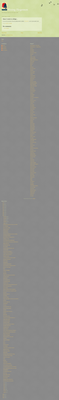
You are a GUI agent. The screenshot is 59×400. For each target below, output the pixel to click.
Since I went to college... (7, 227)
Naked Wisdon (32, 129)
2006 (3, 394)
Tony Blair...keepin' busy (7, 325)
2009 (3, 212)
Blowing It (4, 273)
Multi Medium (32, 127)
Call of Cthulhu (32, 71)
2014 (3, 204)
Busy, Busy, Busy (32, 68)
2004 (3, 397)
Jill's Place (31, 113)
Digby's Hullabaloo (33, 84)
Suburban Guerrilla (33, 172)
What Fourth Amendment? (7, 363)
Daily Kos (31, 80)
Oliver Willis (32, 140)
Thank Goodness (5, 328)
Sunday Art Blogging (6, 270)
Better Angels (32, 61)
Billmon (31, 64)
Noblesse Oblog (32, 136)
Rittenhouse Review (33, 155)
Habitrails (4, 360)
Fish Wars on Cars (33, 100)
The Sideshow (32, 181)
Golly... (4, 358)
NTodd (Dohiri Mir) (33, 139)
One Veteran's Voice (33, 142)
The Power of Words (6, 322)
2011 (3, 209)
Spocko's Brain (32, 165)
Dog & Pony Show (6, 229)
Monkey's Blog (32, 126)
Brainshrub (31, 67)
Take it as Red (32, 175)
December (5, 216)
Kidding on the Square (33, 117)
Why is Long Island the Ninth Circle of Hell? (10, 368)
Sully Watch (32, 174)
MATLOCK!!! (5, 278)
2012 (3, 207)
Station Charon (32, 168)
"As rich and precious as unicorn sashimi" (9, 257)
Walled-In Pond (32, 191)
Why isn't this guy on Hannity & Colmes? (9, 265)
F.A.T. (4, 341)
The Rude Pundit (32, 156)
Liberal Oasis (32, 119)
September (5, 221)
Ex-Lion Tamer (32, 91)
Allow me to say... (6, 232)
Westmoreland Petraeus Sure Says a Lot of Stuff (10, 224)
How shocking (5, 246)
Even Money (5, 295)
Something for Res (6, 327)
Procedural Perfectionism (7, 259)
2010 (3, 210)
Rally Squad (5, 314)
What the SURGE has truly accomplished (9, 289)
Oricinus (31, 143)
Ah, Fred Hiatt (5, 346)
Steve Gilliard (32, 171)
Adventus (31, 48)
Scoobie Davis (32, 161)
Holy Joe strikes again (6, 333)
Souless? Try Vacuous (6, 357)
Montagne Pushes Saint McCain (8, 379)
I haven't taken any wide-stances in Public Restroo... (11, 241)
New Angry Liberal (33, 132)
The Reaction (32, 152)
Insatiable (4, 309)
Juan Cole (31, 116)
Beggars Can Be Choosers (34, 59)
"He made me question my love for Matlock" (9, 366)
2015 (3, 202)
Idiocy (4, 268)
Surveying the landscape (6, 235)
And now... (4, 300)
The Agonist (32, 49)
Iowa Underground (33, 107)
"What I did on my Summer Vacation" (8, 347)
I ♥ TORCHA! (5, 303)
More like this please (6, 376)
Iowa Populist (32, 106)
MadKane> (32, 120)
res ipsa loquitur (4, 50)
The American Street (33, 52)
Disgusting (4, 338)
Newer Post (4, 32)
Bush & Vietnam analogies (7, 308)
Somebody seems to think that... (8, 311)
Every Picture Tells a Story (7, 306)
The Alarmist (32, 51)
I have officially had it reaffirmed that (8, 240)
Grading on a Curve (6, 238)
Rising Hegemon (15, 9)
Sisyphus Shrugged (33, 162)
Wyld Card (31, 194)
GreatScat (31, 103)
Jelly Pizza (31, 110)
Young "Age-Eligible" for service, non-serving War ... (11, 298)
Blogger (34, 198)
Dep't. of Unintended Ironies (7, 286)
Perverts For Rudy (6, 297)
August (4, 223)
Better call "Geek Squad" (7, 267)
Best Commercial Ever (6, 316)
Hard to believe (5, 260)
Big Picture (32, 62)
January (4, 392)
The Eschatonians (32, 90)
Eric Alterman (32, 88)
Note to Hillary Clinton (6, 374)
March (4, 389)
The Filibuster (32, 94)
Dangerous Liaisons (6, 256)
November (5, 218)
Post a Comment (6, 28)
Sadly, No (31, 158)
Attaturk (3, 45)
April (4, 387)
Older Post (40, 32)
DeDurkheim (4, 48)
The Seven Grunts (6, 344)
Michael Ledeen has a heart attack (8, 336)
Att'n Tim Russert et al (6, 279)
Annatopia (31, 54)
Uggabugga (32, 184)
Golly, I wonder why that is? (7, 254)
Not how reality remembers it (7, 251)
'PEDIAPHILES (5, 369)
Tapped (31, 178)
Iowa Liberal (32, 104)
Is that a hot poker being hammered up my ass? (10, 284)
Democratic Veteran (33, 81)
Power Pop (31, 149)
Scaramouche (32, 159)
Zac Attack (31, 195)
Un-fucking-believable (6, 281)
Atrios (31, 55)
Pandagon (31, 146)
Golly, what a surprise (6, 350)
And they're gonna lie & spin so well (8, 248)
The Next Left (32, 133)
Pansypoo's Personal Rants (34, 148)
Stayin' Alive (32, 169)
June (4, 384)
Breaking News (5, 262)
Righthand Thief (32, 153)
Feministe (31, 93)
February (4, 390)
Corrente (31, 74)
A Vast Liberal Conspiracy (34, 185)
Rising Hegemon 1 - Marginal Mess (35, 46)
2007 (3, 215)
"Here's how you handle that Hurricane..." (9, 317)
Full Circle (4, 292)
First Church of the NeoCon (34, 97)
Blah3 (31, 65)
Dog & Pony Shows (6, 349)
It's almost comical (6, 276)
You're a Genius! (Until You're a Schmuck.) (9, 330)
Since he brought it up (6, 301)
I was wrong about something (7, 365)
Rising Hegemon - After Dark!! (34, 45)
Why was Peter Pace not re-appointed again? (9, 290)
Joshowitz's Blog (32, 114)
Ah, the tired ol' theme (6, 320)
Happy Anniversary (6, 243)
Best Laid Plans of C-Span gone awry (8, 237)
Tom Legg (31, 182)
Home (22, 32)
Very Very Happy (32, 187)
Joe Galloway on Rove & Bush (7, 355)
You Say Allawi (5, 287)
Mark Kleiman (32, 123)
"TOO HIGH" (26, 21)
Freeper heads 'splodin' (6, 319)
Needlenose (32, 130)
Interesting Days (5, 230)
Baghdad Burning (32, 58)
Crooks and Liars (32, 77)
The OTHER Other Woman (7, 371)
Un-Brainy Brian (5, 249)
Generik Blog (32, 101)
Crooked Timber (32, 75)
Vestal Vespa (32, 188)
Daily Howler (32, 78)
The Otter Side (32, 145)
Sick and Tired (5, 377)
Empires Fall (32, 87)
